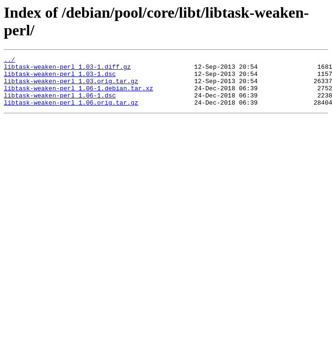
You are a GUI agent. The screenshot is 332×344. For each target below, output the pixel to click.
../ (9, 60)
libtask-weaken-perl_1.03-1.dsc (60, 78)
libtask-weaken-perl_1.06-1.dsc (60, 103)
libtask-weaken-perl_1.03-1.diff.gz (67, 69)
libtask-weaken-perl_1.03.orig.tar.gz (71, 86)
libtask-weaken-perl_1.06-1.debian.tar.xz (78, 95)
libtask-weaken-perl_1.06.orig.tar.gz (71, 112)
